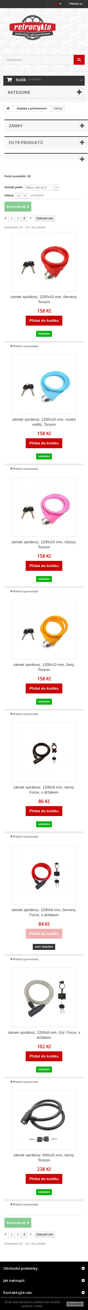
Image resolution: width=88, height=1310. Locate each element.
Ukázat (9, 195)
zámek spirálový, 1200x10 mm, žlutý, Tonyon (44, 667)
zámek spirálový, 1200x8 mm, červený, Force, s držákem (44, 912)
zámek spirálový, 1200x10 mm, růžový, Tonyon (44, 544)
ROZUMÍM (75, 1304)
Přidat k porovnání (25, 346)
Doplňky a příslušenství (32, 108)
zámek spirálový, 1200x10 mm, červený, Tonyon (44, 299)
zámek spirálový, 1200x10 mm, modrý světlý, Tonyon (44, 422)
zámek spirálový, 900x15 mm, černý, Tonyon (44, 1157)
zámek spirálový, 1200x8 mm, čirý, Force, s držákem (44, 1035)
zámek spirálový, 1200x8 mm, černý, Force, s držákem (44, 789)
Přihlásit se (75, 3)
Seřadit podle (13, 187)
